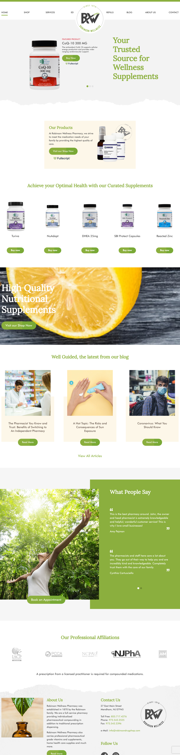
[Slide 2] (90, 86)
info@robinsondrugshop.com (124, 730)
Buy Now (71, 58)
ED (72, 12)
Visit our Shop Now (63, 151)
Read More (28, 442)
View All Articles (90, 456)
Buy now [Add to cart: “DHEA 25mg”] (89, 250)
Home (4, 12)
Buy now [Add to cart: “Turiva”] (15, 250)
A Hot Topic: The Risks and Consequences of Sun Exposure (90, 427)
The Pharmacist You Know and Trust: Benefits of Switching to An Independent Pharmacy (28, 427)
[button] (138, 588)
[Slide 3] (93, 86)
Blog (129, 12)
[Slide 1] (87, 86)
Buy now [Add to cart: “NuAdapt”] (52, 250)
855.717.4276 (119, 716)
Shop (27, 12)
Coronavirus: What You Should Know (152, 425)
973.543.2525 (116, 720)
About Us (150, 12)
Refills (109, 12)
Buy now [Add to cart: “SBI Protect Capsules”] (127, 250)
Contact (174, 12)
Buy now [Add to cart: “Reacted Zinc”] (164, 250)
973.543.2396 (113, 723)
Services (50, 12)
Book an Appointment (46, 600)
